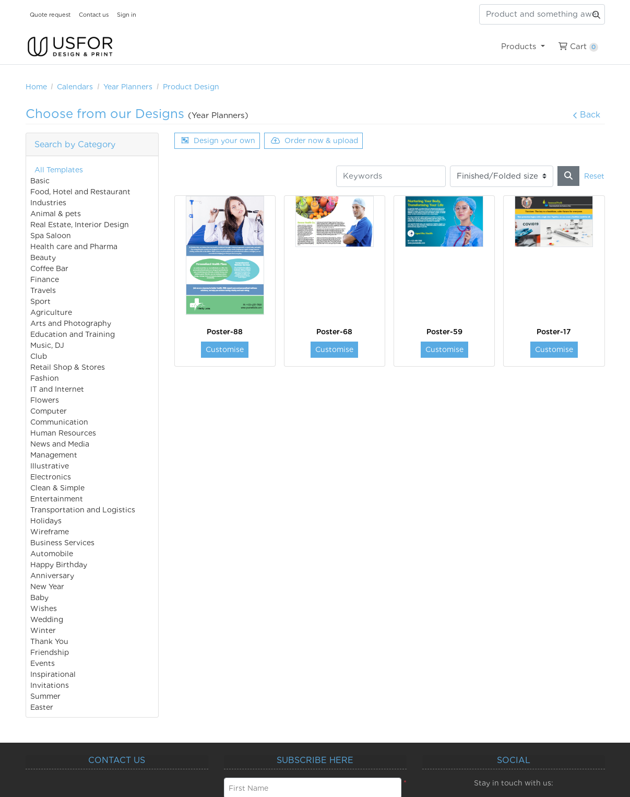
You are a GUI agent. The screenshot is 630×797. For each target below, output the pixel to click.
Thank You (49, 641)
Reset (594, 176)
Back (586, 115)
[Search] (568, 176)
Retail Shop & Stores (67, 367)
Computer (48, 411)
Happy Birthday (58, 564)
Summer (45, 696)
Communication (59, 422)
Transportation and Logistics (82, 510)
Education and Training (72, 334)
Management (53, 455)
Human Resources (63, 433)
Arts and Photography (70, 323)
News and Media (59, 444)
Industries (48, 202)
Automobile (51, 553)
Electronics (50, 477)
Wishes (43, 608)
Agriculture (51, 312)
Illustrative (49, 466)
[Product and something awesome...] (542, 14)
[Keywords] (391, 176)
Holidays (46, 521)
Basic (40, 181)
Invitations (49, 685)
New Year (47, 586)
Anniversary (52, 575)
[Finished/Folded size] (501, 176)
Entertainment (56, 499)
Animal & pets (55, 213)
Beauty (43, 257)
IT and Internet (57, 389)
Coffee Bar (49, 268)
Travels (43, 290)
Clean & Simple (57, 488)
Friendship (49, 652)
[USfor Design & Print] (70, 47)
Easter (41, 707)
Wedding (46, 619)
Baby (39, 597)
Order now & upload (314, 140)
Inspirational (53, 674)
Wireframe (49, 532)
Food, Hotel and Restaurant (80, 191)
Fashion (44, 378)
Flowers (44, 400)
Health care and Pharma (73, 246)
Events (42, 663)
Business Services (62, 542)
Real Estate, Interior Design (79, 224)
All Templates (58, 170)
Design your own (218, 140)
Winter (43, 630)
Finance (44, 279)
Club (38, 356)
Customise (225, 349)
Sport (40, 301)
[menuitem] (523, 46)
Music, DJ (47, 345)
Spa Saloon (50, 235)
